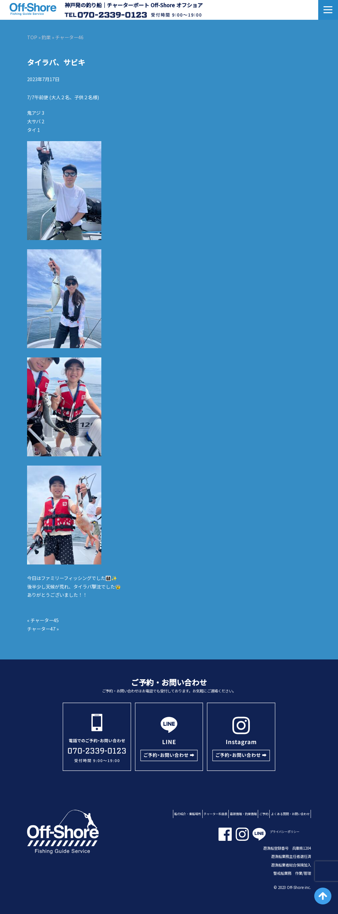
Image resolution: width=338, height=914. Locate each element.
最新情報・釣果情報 (243, 813)
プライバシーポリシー (285, 831)
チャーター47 (41, 628)
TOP (32, 37)
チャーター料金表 (215, 813)
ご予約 (263, 813)
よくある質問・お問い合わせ (290, 813)
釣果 (46, 37)
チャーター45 (44, 620)
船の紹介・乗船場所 (187, 813)
